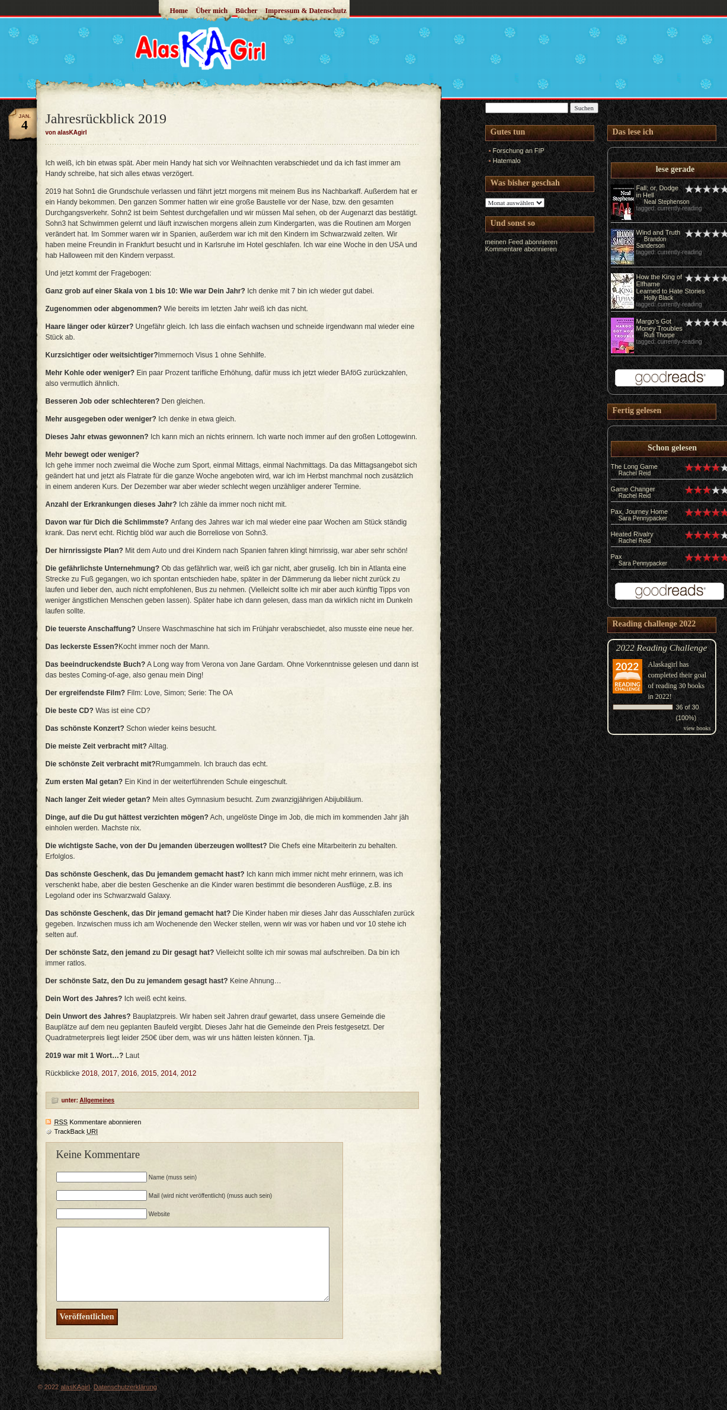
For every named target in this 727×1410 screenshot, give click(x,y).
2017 (109, 1073)
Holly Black (658, 298)
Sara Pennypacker (643, 518)
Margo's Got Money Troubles (659, 325)
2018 (90, 1073)
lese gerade (675, 169)
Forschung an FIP (519, 150)
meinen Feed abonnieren (521, 241)
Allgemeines (96, 1100)
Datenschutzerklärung (125, 1386)
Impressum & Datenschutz (306, 11)
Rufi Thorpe (659, 335)
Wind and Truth (658, 232)
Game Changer (633, 489)
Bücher (246, 11)
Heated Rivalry (632, 534)
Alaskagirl (663, 664)
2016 (129, 1073)
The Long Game (634, 466)
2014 (169, 1073)
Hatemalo (507, 160)
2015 (149, 1073)
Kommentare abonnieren (98, 1122)
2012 (189, 1073)
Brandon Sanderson (651, 242)
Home (179, 11)
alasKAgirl (75, 1386)
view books (697, 728)
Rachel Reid (635, 473)
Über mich (212, 11)
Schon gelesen (672, 447)
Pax (616, 556)
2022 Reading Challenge (661, 647)
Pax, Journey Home (639, 511)
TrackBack (76, 1131)
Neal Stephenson (667, 202)
